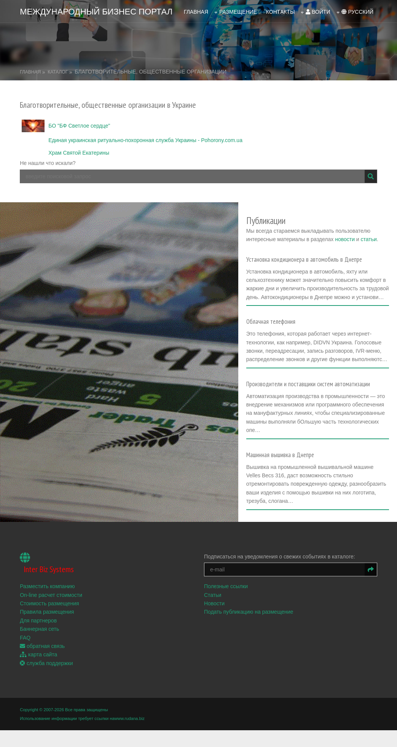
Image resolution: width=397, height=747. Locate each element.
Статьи (212, 595)
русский (357, 12)
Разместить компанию (47, 586)
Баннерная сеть (39, 629)
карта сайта (38, 654)
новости (345, 239)
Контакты (280, 12)
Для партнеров (38, 620)
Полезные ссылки (226, 586)
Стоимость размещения (49, 603)
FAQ (25, 638)
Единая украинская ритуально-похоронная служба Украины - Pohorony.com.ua (145, 140)
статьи (369, 239)
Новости (214, 603)
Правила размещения (47, 612)
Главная (196, 12)
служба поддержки (46, 663)
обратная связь (42, 646)
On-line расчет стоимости (51, 595)
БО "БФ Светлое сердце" (79, 126)
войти (318, 12)
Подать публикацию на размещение (248, 612)
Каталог (58, 72)
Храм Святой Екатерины (78, 153)
